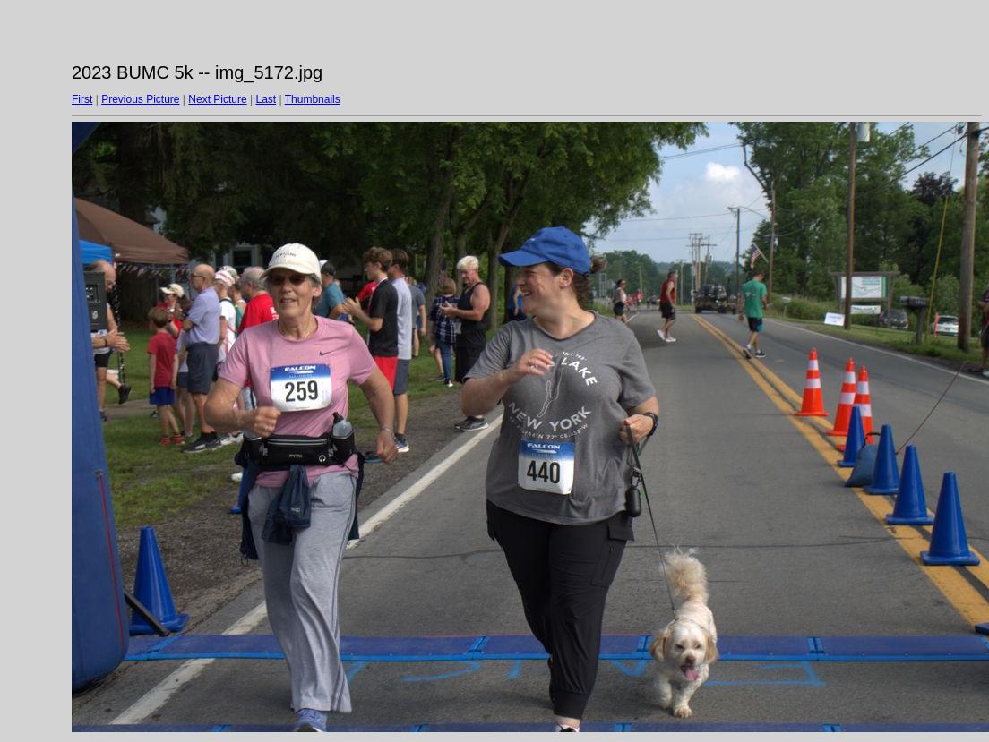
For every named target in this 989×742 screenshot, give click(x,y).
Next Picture (217, 99)
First (82, 99)
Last (265, 99)
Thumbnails (312, 99)
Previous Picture (140, 99)
